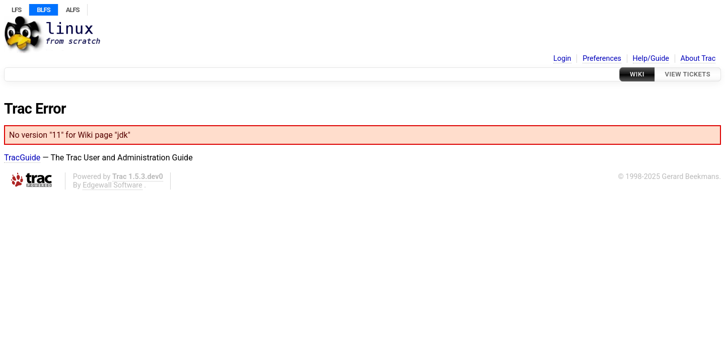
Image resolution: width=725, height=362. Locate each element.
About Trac (698, 58)
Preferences (602, 58)
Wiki (637, 74)
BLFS (43, 10)
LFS (16, 10)
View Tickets (687, 74)
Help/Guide (651, 58)
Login (562, 58)
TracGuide (22, 157)
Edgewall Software (112, 185)
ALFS (73, 10)
